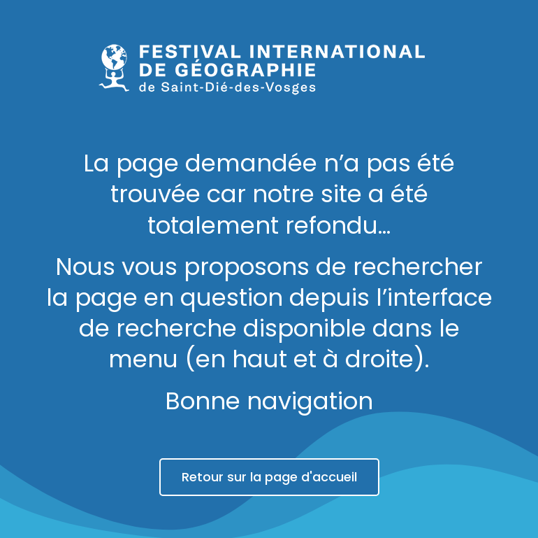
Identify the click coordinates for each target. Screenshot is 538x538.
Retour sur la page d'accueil (269, 477)
